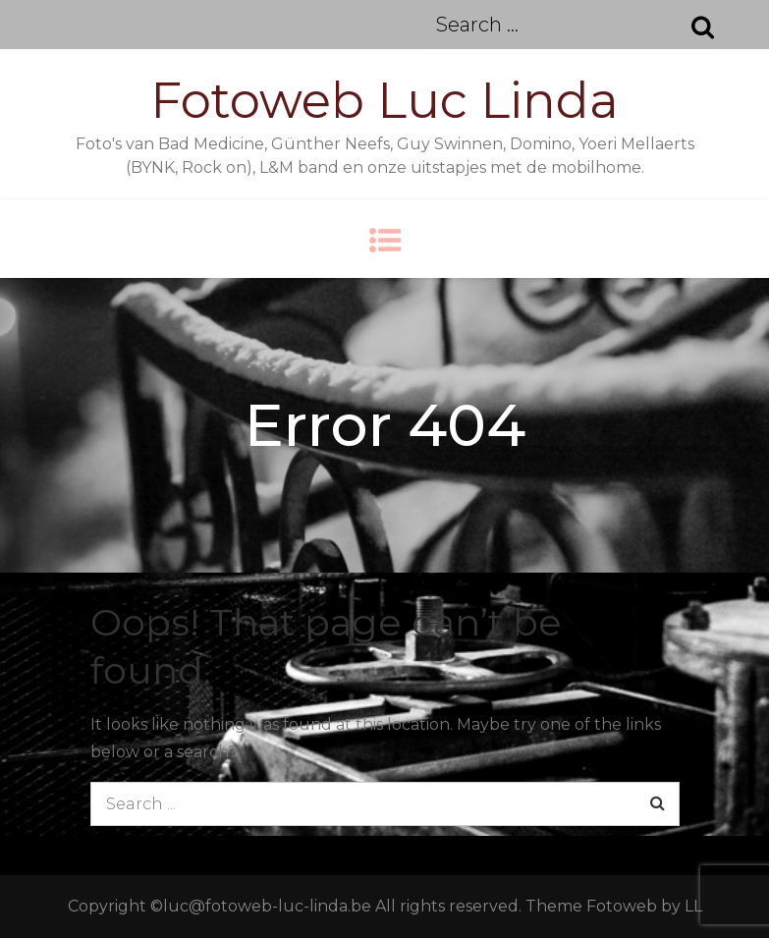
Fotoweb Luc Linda (384, 101)
